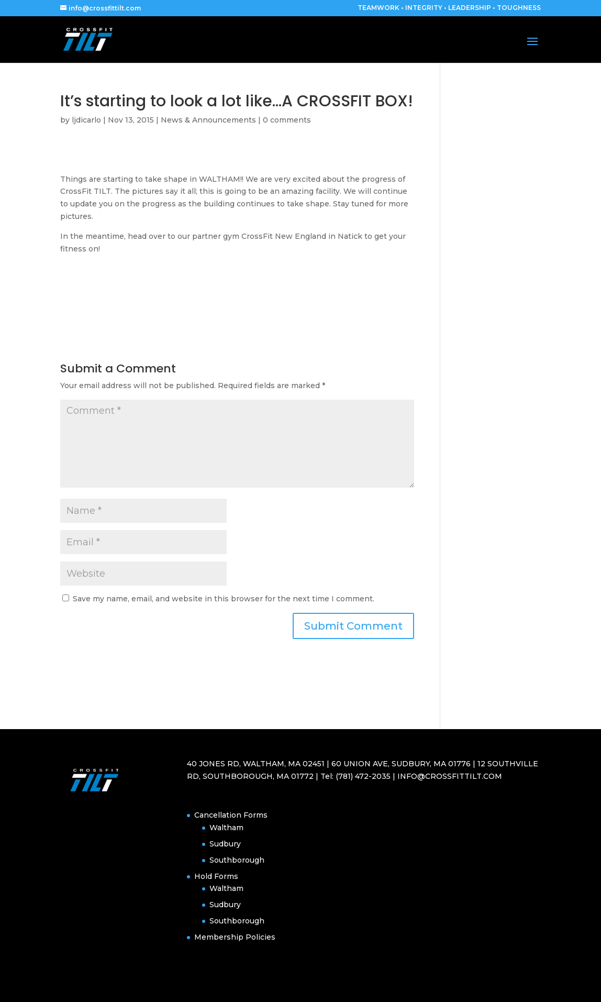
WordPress (199, 987)
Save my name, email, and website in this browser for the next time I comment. (223, 598)
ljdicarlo (86, 120)
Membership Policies (234, 937)
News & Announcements (208, 120)
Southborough (236, 860)
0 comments (287, 120)
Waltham (226, 827)
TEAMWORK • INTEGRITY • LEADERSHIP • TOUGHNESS (449, 8)
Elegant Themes (120, 987)
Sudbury (225, 844)
